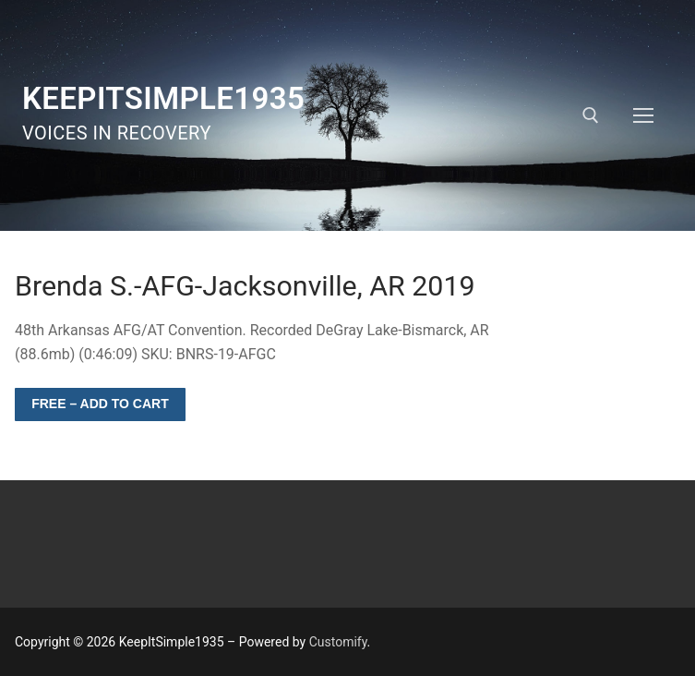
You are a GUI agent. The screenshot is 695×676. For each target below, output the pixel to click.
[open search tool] (590, 115)
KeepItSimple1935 (163, 98)
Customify (338, 641)
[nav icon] (643, 115)
